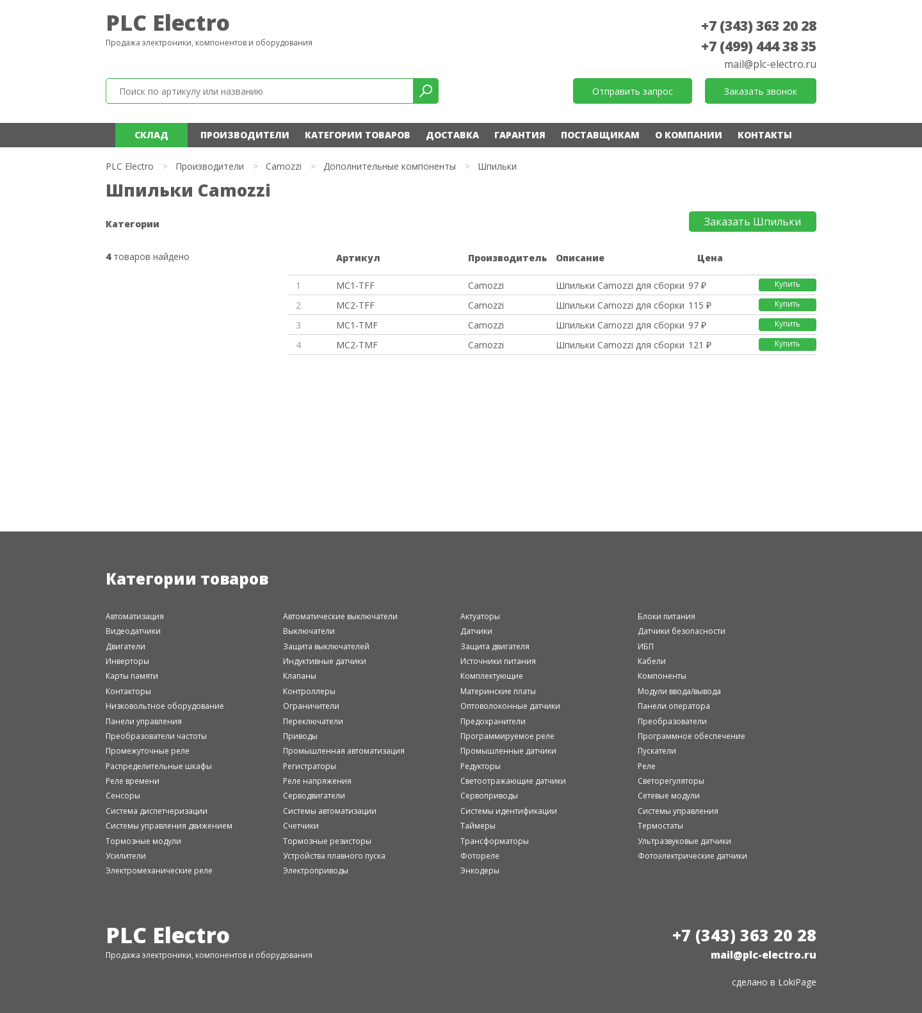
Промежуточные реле (148, 750)
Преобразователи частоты (156, 736)
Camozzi (284, 166)
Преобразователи (672, 721)
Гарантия (520, 135)
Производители (244, 135)
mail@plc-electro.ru (770, 64)
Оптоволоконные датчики (510, 706)
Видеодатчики (133, 631)
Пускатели (657, 750)
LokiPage (797, 982)
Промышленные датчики (508, 750)
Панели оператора (674, 706)
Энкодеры (479, 870)
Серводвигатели (314, 795)
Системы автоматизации (329, 811)
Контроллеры (309, 691)
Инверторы (127, 661)
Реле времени (132, 780)
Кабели (652, 661)
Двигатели (125, 646)
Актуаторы (480, 616)
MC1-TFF (355, 285)
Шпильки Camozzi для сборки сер (620, 285)
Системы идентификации (508, 811)
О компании (688, 135)
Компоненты (662, 675)
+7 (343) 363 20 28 (758, 26)
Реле (647, 766)
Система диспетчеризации (156, 811)
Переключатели (313, 721)
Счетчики (301, 825)
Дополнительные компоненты (389, 166)
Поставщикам (600, 135)
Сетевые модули (669, 795)
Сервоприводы (489, 795)
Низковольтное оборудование (165, 706)
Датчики (476, 631)
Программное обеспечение (691, 736)
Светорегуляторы (671, 780)
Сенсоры (123, 795)
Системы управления (678, 811)
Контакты (765, 135)
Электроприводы (315, 870)
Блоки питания (666, 616)
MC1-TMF (357, 325)
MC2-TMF (357, 345)
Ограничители (311, 706)
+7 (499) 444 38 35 (758, 46)
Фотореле (479, 855)
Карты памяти (132, 675)
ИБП (646, 646)
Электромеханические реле (159, 870)
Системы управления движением (169, 825)
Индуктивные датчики (324, 661)
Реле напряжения (317, 780)
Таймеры (478, 825)
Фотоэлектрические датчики (692, 855)
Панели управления (144, 721)
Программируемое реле (507, 736)
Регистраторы (309, 766)
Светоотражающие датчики (513, 780)
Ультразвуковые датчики (684, 841)
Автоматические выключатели (340, 616)
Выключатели (309, 631)
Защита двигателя (495, 646)
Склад (151, 135)
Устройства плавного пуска (334, 855)
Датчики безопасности (681, 631)
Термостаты (660, 825)
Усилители (126, 855)
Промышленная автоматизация (344, 750)
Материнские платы (498, 691)
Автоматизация (135, 616)
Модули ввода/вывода (679, 691)
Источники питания (498, 661)
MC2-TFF (355, 305)
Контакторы (128, 691)
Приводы (300, 736)
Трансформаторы (494, 841)
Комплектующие (491, 675)
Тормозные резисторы (327, 841)
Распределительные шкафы (159, 766)
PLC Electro (168, 22)
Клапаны (299, 675)
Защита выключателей (326, 646)
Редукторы (480, 766)
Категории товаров (357, 135)
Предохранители (493, 721)
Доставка (452, 135)
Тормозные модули (143, 841)
